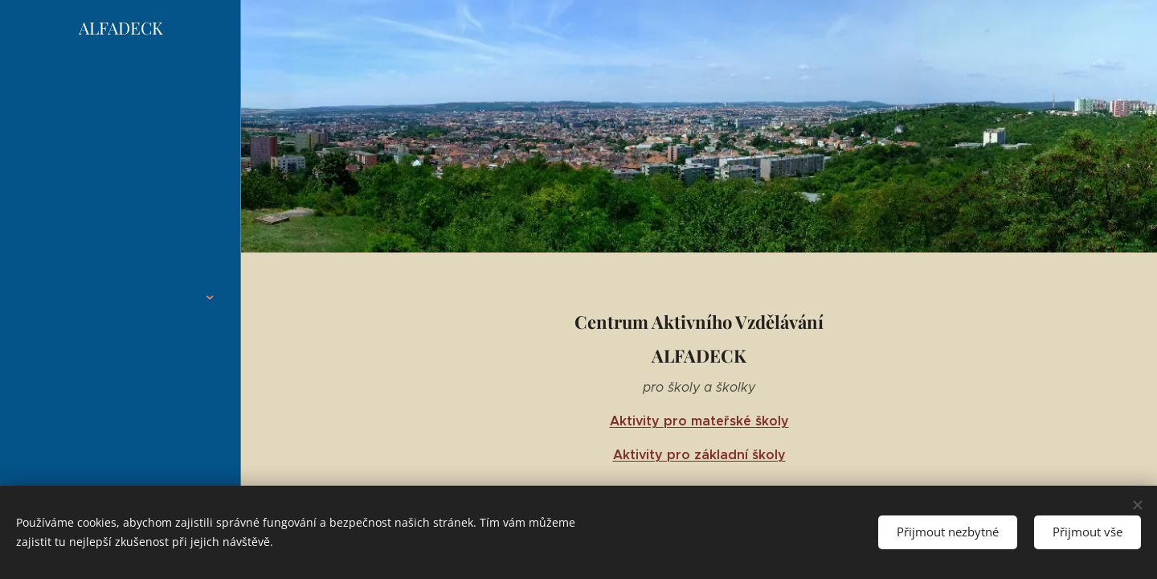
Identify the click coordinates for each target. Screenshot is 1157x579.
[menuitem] (120, 190)
